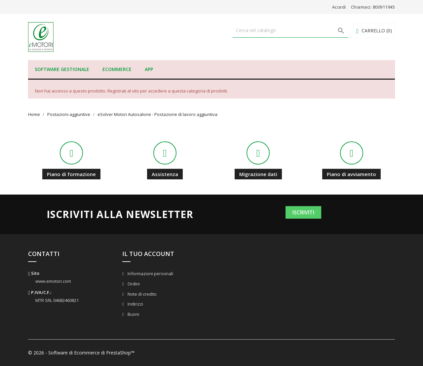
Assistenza (165, 174)
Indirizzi (135, 304)
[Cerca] (290, 30)
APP (149, 69)
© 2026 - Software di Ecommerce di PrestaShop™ (81, 352)
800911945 (384, 7)
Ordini (133, 284)
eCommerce (117, 69)
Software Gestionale (62, 69)
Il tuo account (148, 254)
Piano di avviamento (351, 174)
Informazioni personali (150, 273)
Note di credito (142, 294)
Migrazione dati (258, 174)
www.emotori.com (53, 281)
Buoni (133, 314)
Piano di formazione (71, 174)
